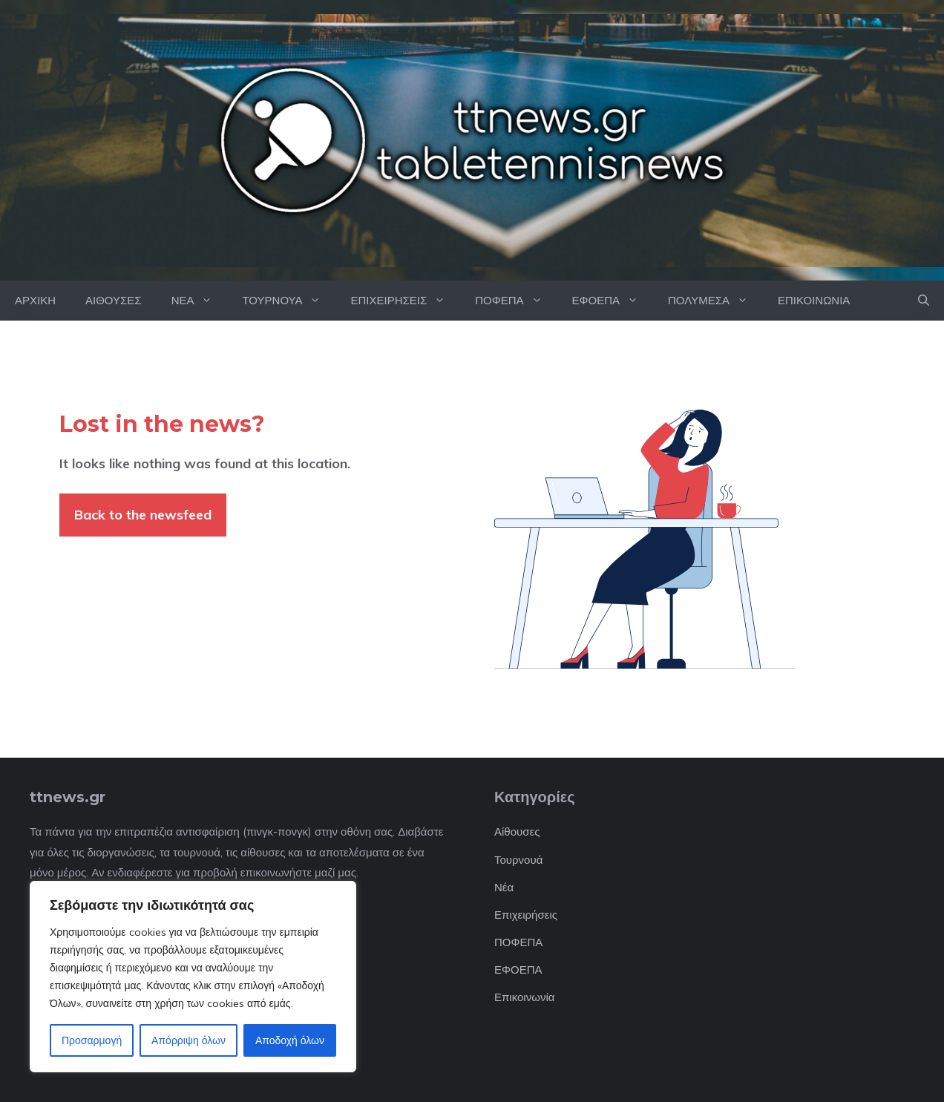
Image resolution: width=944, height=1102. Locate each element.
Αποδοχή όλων (289, 1040)
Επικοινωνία (524, 997)
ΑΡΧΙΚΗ (35, 300)
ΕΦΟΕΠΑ (612, 301)
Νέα (504, 887)
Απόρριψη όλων (188, 1040)
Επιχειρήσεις (525, 915)
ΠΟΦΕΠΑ (516, 301)
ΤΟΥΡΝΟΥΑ (288, 301)
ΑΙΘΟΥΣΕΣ (113, 300)
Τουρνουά (518, 860)
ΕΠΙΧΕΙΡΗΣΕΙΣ (405, 301)
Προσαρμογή (92, 1040)
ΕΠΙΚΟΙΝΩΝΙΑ (814, 300)
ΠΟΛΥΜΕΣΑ (715, 301)
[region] (193, 976)
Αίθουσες (517, 831)
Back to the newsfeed (143, 514)
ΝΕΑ (199, 301)
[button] (923, 301)
